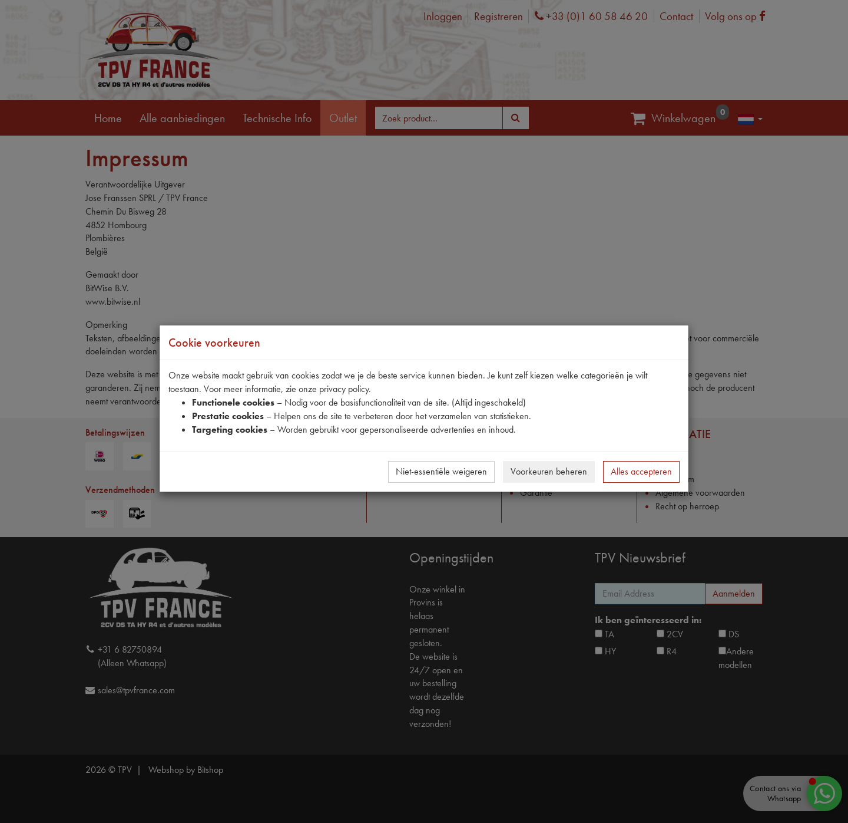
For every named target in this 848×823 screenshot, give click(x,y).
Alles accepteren (641, 471)
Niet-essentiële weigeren (441, 471)
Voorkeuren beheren (549, 471)
